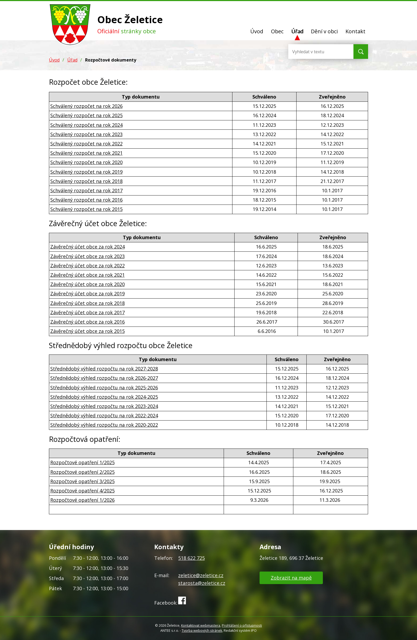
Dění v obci (324, 31)
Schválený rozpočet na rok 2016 (86, 200)
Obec (277, 31)
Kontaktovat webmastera (200, 625)
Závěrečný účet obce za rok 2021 (87, 275)
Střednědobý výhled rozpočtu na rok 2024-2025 (104, 397)
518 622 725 (191, 558)
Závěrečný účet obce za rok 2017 (87, 312)
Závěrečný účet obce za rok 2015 (87, 331)
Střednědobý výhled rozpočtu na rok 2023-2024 (104, 406)
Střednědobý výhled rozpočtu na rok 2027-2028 (104, 368)
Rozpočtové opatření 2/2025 (82, 472)
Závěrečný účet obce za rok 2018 (87, 303)
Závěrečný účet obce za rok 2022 (87, 265)
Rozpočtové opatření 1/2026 (82, 500)
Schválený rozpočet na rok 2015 (86, 209)
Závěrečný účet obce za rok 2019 (87, 293)
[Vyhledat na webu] (309, 51)
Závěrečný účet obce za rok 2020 (87, 284)
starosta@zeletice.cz (201, 583)
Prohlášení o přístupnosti (242, 625)
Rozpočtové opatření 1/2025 (82, 462)
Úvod (256, 31)
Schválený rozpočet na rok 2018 (86, 181)
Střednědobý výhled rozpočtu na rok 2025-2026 (104, 387)
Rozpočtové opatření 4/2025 (82, 490)
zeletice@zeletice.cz (200, 575)
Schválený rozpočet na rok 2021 (86, 153)
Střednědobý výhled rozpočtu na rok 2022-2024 (104, 415)
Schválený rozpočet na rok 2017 (86, 190)
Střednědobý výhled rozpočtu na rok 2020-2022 (104, 425)
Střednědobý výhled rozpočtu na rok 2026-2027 (104, 378)
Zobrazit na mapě (291, 577)
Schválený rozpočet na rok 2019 (86, 172)
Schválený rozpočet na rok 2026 (86, 106)
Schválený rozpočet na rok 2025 (86, 115)
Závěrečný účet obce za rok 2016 (87, 322)
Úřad (297, 31)
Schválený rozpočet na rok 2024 (86, 125)
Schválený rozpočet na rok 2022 (86, 143)
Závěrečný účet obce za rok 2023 (87, 256)
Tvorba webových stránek (202, 630)
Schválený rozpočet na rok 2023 (86, 134)
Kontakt (355, 31)
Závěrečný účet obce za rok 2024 (87, 246)
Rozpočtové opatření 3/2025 (82, 481)
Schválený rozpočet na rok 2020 (86, 162)
